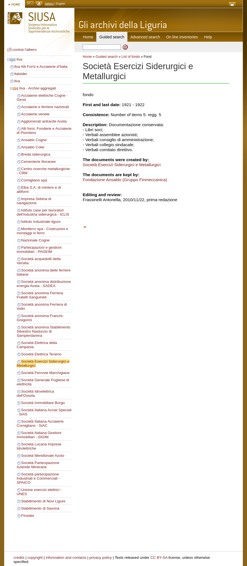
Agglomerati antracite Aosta (44, 121)
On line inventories (182, 37)
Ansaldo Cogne (34, 140)
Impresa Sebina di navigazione (34, 201)
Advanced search (145, 37)
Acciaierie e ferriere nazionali (45, 107)
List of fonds (131, 57)
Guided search (106, 57)
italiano (49, 3)
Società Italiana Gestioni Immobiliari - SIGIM (39, 435)
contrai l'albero (24, 50)
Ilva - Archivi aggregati (37, 88)
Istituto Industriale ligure (41, 222)
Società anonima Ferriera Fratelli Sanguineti (40, 295)
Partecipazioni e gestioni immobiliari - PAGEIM (39, 249)
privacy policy (100, 557)
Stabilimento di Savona (40, 508)
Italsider (20, 74)
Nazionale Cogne (35, 240)
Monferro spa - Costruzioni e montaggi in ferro (42, 231)
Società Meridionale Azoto (42, 455)
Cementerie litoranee (38, 161)
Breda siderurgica (35, 154)
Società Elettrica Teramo (41, 354)
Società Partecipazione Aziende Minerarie (38, 465)
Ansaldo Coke (32, 147)
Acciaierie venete (35, 114)
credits (19, 557)
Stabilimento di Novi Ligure (43, 501)
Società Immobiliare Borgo (43, 403)
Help (208, 37)
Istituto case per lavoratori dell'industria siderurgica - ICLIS (43, 212)
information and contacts (66, 557)
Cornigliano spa (34, 180)
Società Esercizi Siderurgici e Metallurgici (122, 164)
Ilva (19, 59)
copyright (35, 557)
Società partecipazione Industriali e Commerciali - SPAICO (38, 478)
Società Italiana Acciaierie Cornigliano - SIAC (40, 423)
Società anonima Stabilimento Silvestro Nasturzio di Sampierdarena (43, 331)
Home (88, 37)
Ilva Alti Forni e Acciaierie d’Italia (40, 66)
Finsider (27, 515)
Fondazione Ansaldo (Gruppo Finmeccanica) (125, 179)
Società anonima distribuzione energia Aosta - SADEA (44, 284)
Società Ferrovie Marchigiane (45, 373)
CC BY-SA (159, 557)
